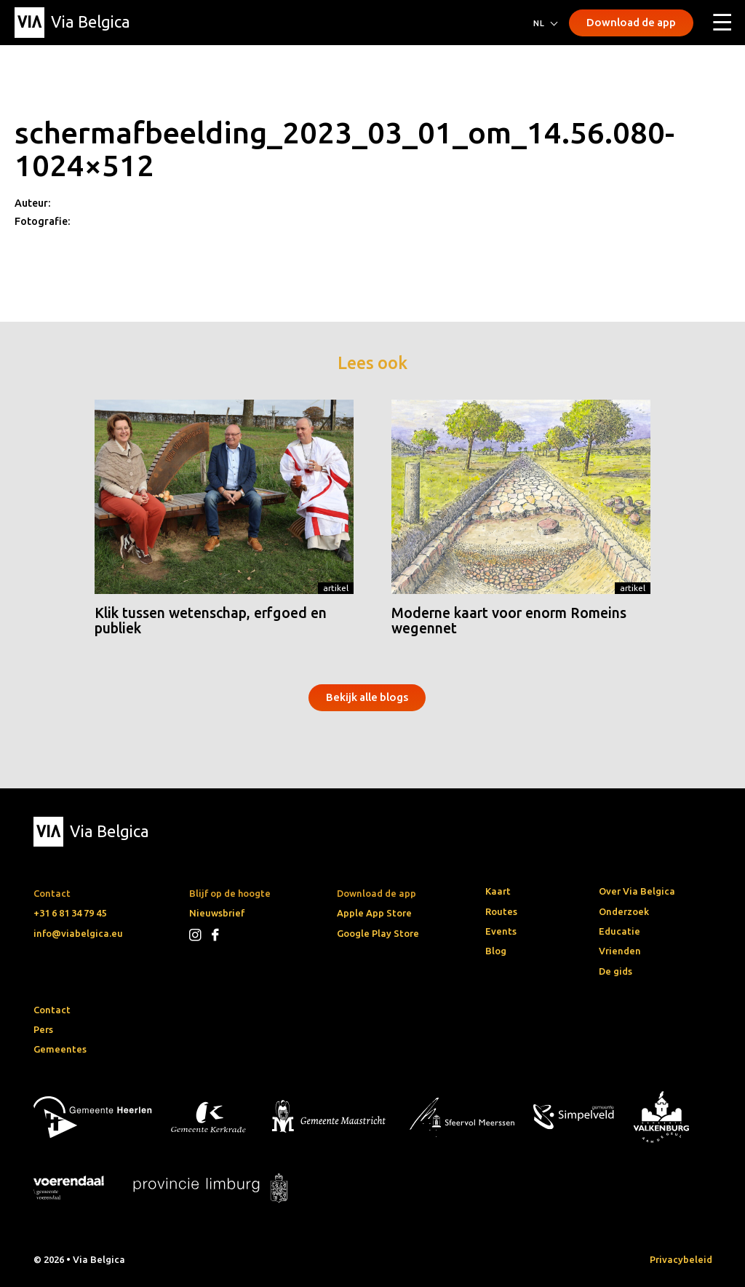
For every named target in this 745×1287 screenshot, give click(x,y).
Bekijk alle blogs (367, 697)
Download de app (631, 22)
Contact (52, 1010)
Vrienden (620, 951)
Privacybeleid (681, 1259)
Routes (501, 911)
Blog (495, 951)
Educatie (619, 931)
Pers (43, 1029)
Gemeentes (60, 1049)
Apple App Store (374, 913)
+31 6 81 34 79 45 (69, 913)
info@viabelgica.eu (78, 933)
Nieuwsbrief (216, 913)
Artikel (335, 588)
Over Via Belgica (637, 891)
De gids (615, 971)
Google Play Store (378, 933)
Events (501, 931)
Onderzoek (624, 911)
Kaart (498, 891)
